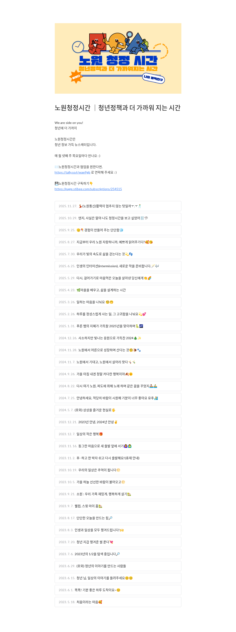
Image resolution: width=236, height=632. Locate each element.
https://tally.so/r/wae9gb (72, 172)
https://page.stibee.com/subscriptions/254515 (88, 189)
